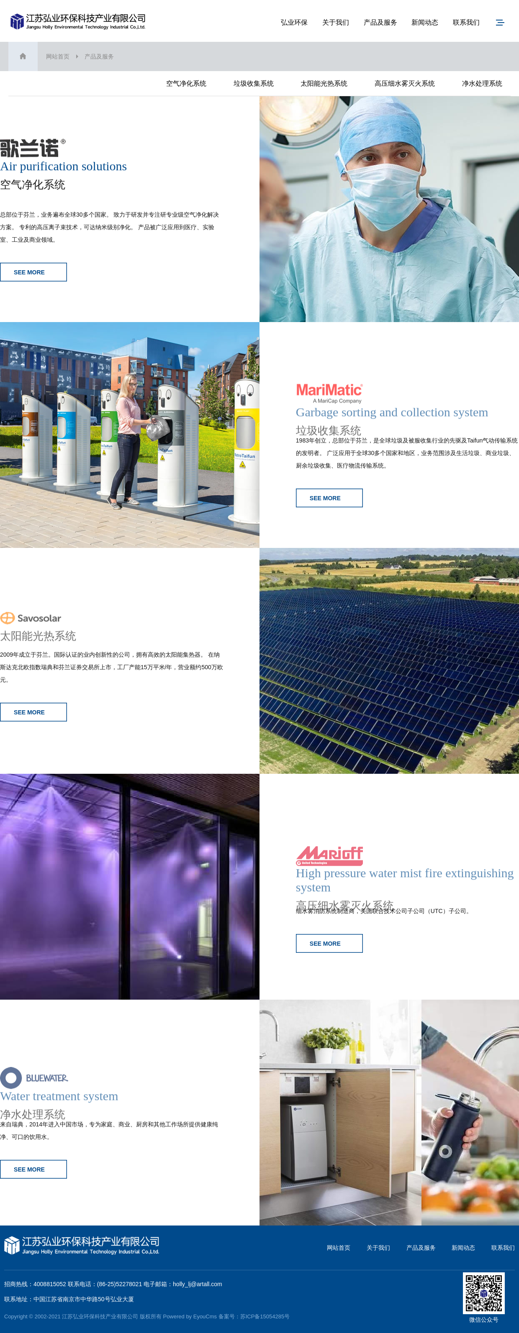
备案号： (229, 1316)
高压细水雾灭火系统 (405, 83)
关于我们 (335, 22)
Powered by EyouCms (189, 1316)
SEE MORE (33, 272)
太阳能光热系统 (324, 83)
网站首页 (57, 56)
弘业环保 (294, 22)
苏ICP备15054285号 (265, 1316)
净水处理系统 (482, 83)
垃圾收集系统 (254, 83)
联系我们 (466, 22)
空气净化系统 (186, 83)
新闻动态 (424, 22)
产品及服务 (380, 22)
